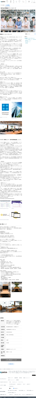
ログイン (32, 2)
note (23, 384)
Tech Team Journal (12, 384)
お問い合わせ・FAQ (17, 394)
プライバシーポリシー (10, 397)
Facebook (15, 388)
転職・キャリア (10, 377)
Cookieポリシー (15, 397)
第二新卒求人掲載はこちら (12, 392)
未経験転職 (16, 377)
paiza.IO (28, 384)
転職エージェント (26, 377)
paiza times (19, 384)
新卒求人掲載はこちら (30, 390)
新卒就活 (20, 377)
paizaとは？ (29, 1)
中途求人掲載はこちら (22, 390)
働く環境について (27, 41)
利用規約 (5, 397)
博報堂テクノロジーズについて (29, 38)
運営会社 (1, 397)
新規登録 (34, 2)
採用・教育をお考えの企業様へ (12, 390)
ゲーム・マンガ (23, 1)
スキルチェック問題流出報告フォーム (27, 394)
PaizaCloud (11, 386)
